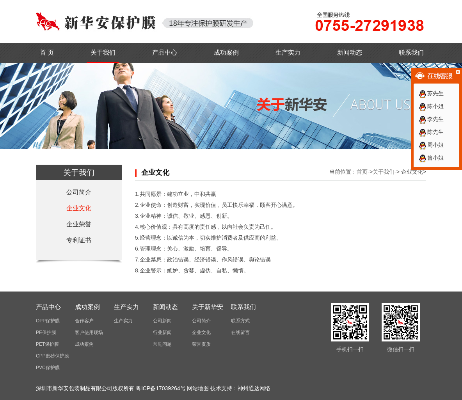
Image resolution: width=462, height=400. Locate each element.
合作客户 (84, 321)
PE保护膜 (46, 332)
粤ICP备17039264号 (161, 388)
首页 (362, 172)
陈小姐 (431, 106)
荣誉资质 (201, 344)
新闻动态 (349, 52)
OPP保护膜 (48, 321)
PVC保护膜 (48, 367)
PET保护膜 (47, 344)
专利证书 (78, 240)
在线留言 (240, 332)
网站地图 (198, 388)
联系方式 (240, 321)
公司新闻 (162, 321)
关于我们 (103, 52)
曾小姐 (431, 158)
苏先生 (431, 93)
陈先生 (431, 132)
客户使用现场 (89, 332)
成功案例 (226, 52)
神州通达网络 (254, 388)
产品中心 (164, 52)
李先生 (431, 119)
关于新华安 (207, 307)
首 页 (47, 52)
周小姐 (431, 145)
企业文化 (78, 208)
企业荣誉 (78, 224)
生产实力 (287, 52)
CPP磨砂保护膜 (52, 356)
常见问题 (162, 344)
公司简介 (78, 192)
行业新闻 (162, 332)
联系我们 (411, 52)
